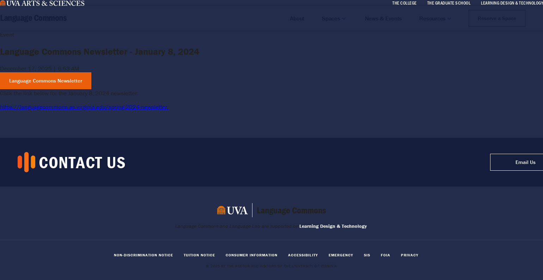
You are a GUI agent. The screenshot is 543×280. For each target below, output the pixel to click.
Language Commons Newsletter (45, 80)
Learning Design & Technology (512, 3)
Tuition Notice (199, 254)
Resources (432, 18)
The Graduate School (449, 3)
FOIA (385, 254)
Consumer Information (251, 254)
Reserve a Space (497, 18)
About (297, 18)
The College (404, 3)
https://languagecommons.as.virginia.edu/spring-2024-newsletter (84, 107)
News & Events (383, 18)
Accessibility (303, 254)
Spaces (331, 18)
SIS (367, 254)
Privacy (410, 254)
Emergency (341, 254)
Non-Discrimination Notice (143, 254)
